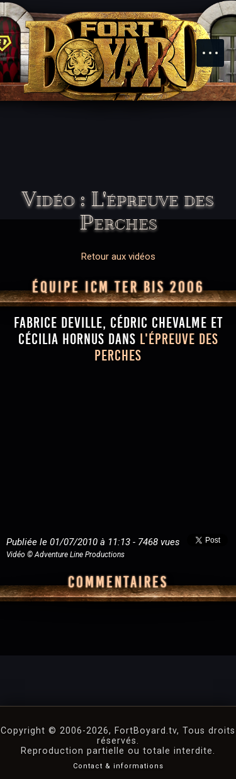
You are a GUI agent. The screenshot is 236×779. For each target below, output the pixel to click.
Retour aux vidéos (118, 256)
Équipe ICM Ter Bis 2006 (118, 287)
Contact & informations (118, 766)
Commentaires (118, 582)
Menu (216, 46)
